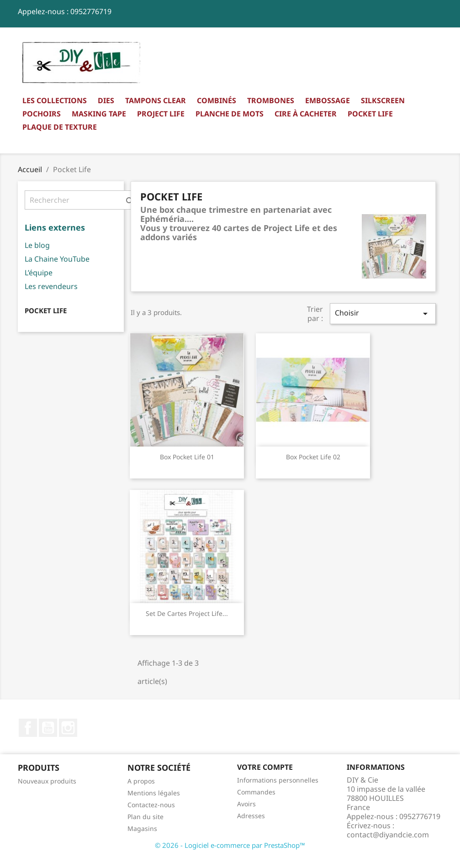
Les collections (54, 100)
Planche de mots (230, 114)
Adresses (251, 815)
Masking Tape (99, 114)
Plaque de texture (59, 127)
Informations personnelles (277, 780)
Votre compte (265, 767)
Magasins (142, 828)
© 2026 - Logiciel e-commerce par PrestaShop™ (230, 845)
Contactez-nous (151, 804)
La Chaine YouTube (57, 259)
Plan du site (145, 816)
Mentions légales (153, 793)
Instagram (68, 728)
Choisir (383, 313)
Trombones (270, 100)
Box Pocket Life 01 (187, 456)
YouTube (48, 728)
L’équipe (39, 273)
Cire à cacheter (306, 114)
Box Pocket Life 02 (313, 456)
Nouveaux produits (47, 781)
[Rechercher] (82, 200)
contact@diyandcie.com (388, 835)
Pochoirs (41, 114)
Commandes (256, 792)
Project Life (161, 114)
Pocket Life (370, 114)
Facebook (28, 728)
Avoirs (246, 803)
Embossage (327, 100)
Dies (106, 100)
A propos (141, 781)
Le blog (37, 245)
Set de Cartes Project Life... (187, 613)
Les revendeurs (51, 286)
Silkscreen (383, 100)
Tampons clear (155, 100)
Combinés (216, 100)
